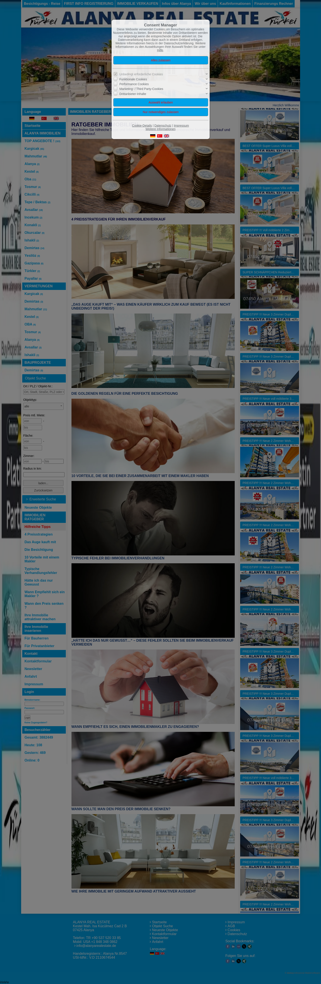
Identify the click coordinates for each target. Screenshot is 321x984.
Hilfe (160, 50)
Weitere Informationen (160, 129)
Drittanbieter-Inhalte (132, 94)
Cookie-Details (142, 125)
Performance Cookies (134, 84)
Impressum (181, 125)
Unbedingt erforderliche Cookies (141, 74)
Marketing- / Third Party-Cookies (141, 89)
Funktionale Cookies (133, 79)
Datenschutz (162, 125)
